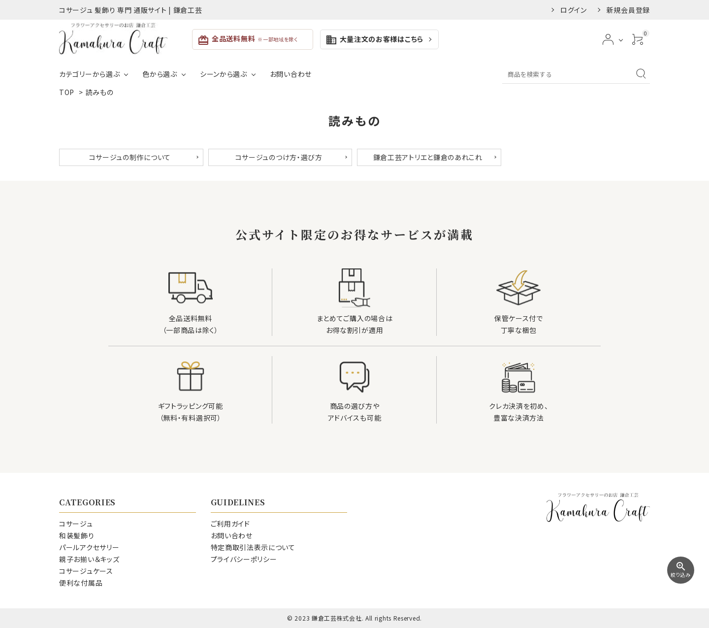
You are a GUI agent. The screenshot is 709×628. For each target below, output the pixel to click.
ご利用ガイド (230, 524)
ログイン (573, 9)
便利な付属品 (80, 583)
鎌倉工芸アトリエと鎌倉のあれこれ (428, 157)
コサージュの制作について (130, 157)
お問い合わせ (291, 74)
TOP (66, 92)
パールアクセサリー (89, 547)
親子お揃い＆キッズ (89, 559)
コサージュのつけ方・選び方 (278, 157)
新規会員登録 (628, 9)
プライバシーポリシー (244, 559)
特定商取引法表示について (253, 547)
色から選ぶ (159, 74)
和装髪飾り (77, 535)
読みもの (100, 92)
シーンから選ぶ (223, 74)
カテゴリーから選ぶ (89, 74)
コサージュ (76, 524)
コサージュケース (86, 571)
